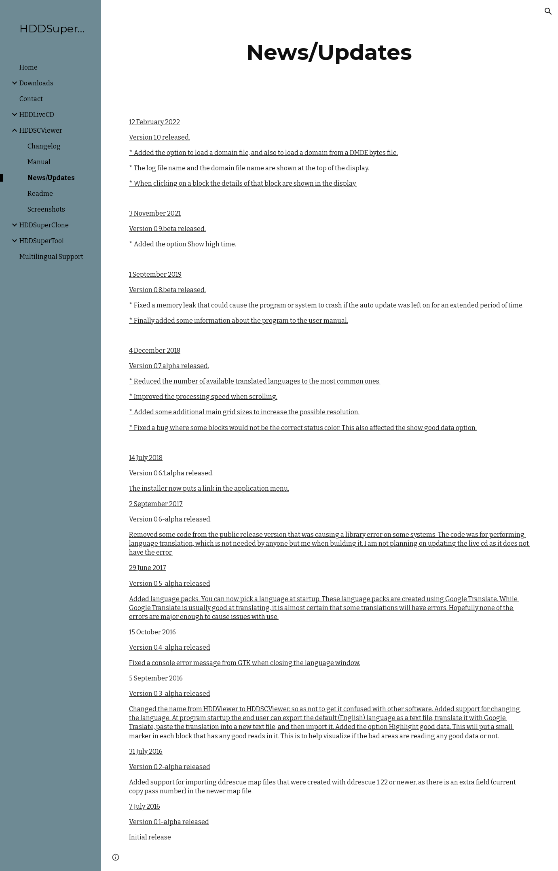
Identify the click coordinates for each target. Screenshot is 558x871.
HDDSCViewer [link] (40, 130)
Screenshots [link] (46, 209)
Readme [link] (40, 193)
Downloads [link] (36, 83)
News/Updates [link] (51, 178)
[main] (329, 52)
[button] (548, 11)
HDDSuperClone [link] (44, 225)
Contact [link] (31, 99)
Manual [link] (39, 162)
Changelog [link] (44, 146)
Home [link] (28, 67)
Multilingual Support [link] (51, 257)
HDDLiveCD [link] (36, 115)
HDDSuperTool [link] (41, 241)
